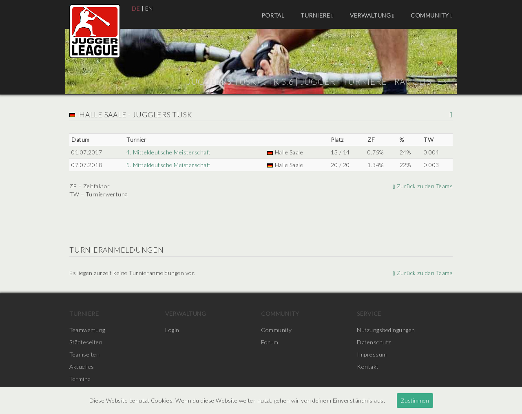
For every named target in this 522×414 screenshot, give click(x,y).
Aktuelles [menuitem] (81, 366)
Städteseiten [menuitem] (85, 342)
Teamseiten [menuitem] (84, 354)
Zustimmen (415, 400)
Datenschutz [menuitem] (374, 342)
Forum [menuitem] (270, 342)
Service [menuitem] (369, 313)
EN (149, 8)
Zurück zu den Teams (423, 186)
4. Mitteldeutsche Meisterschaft (168, 152)
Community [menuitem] (432, 15)
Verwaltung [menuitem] (372, 15)
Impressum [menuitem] (372, 354)
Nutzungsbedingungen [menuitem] (386, 329)
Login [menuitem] (172, 329)
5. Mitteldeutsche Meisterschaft (168, 164)
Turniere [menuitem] (317, 15)
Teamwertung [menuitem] (87, 329)
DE (136, 8)
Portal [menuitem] (272, 15)
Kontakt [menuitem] (368, 366)
